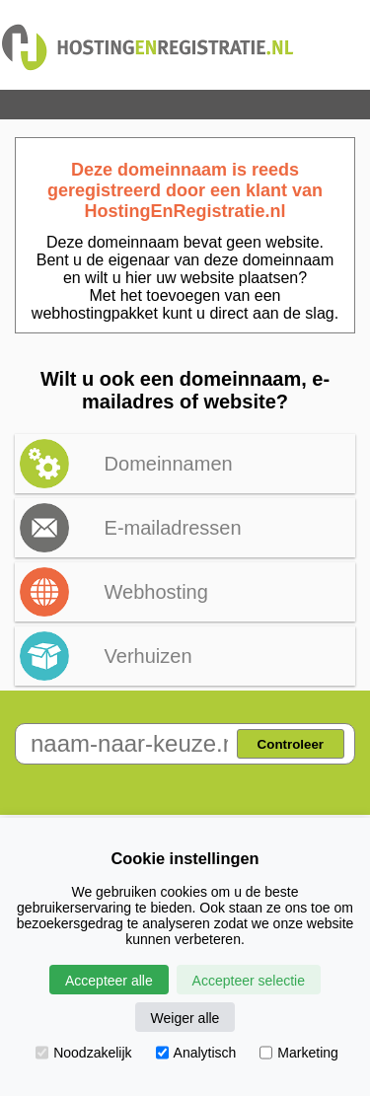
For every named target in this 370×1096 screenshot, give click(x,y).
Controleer (291, 744)
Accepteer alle (109, 980)
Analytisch (196, 1052)
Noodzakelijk (83, 1052)
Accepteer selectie (248, 980)
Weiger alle (185, 1018)
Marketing (298, 1052)
